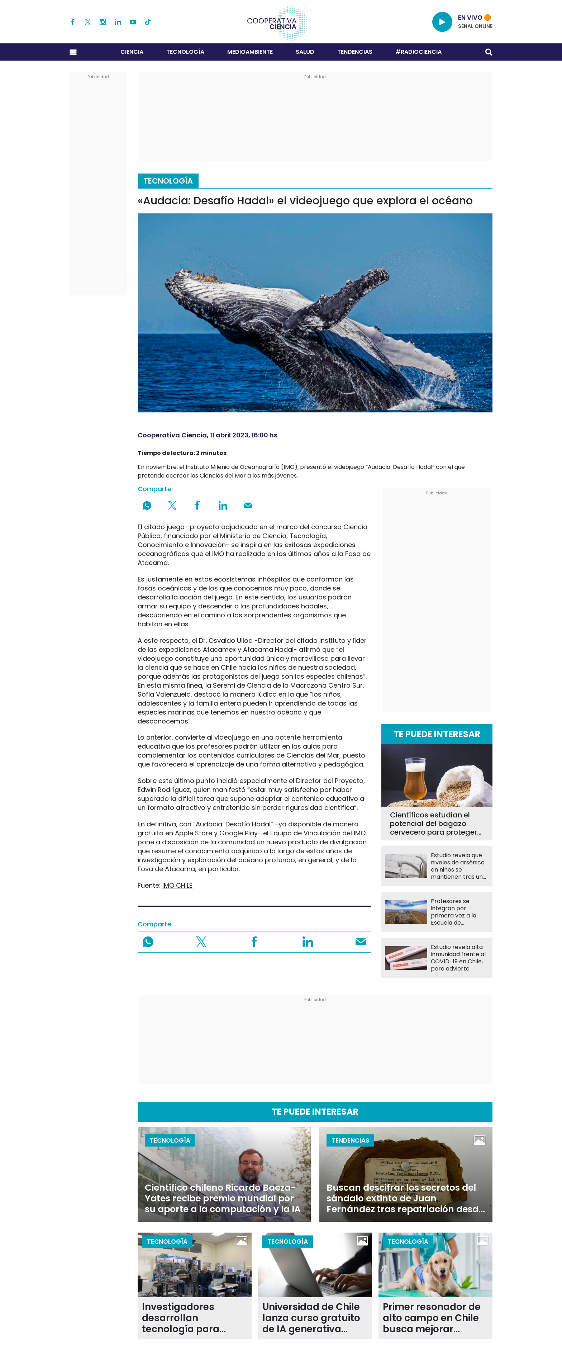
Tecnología (185, 52)
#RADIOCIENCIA (418, 52)
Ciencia (131, 52)
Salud (305, 52)
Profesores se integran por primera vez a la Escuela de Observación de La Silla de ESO (457, 912)
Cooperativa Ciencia (172, 435)
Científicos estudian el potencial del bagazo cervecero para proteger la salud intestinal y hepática (433, 823)
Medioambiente (250, 52)
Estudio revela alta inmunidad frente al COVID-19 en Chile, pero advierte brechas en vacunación (458, 958)
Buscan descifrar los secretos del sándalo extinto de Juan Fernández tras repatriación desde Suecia (405, 1198)
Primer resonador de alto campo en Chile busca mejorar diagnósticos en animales (432, 1318)
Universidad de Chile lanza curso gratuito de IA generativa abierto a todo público (311, 1318)
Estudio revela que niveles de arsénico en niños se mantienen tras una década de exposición (458, 866)
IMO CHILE (177, 885)
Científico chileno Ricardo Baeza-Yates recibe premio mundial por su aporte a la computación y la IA (223, 1198)
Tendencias (354, 52)
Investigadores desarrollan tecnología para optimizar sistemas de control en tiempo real (191, 1318)
